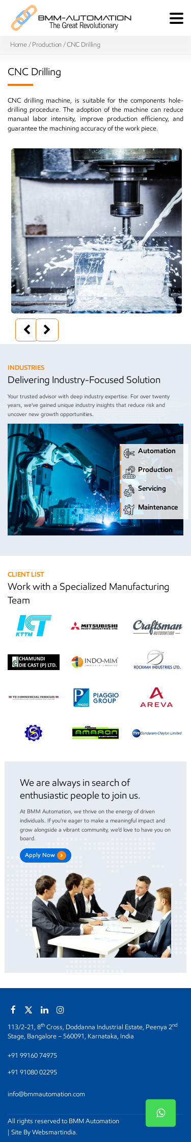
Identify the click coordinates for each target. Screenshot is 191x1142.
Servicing (144, 491)
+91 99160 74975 (32, 1055)
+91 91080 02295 (32, 1072)
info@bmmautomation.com (46, 1094)
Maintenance (150, 509)
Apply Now (45, 855)
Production (47, 44)
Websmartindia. (54, 1132)
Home (18, 44)
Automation (149, 453)
